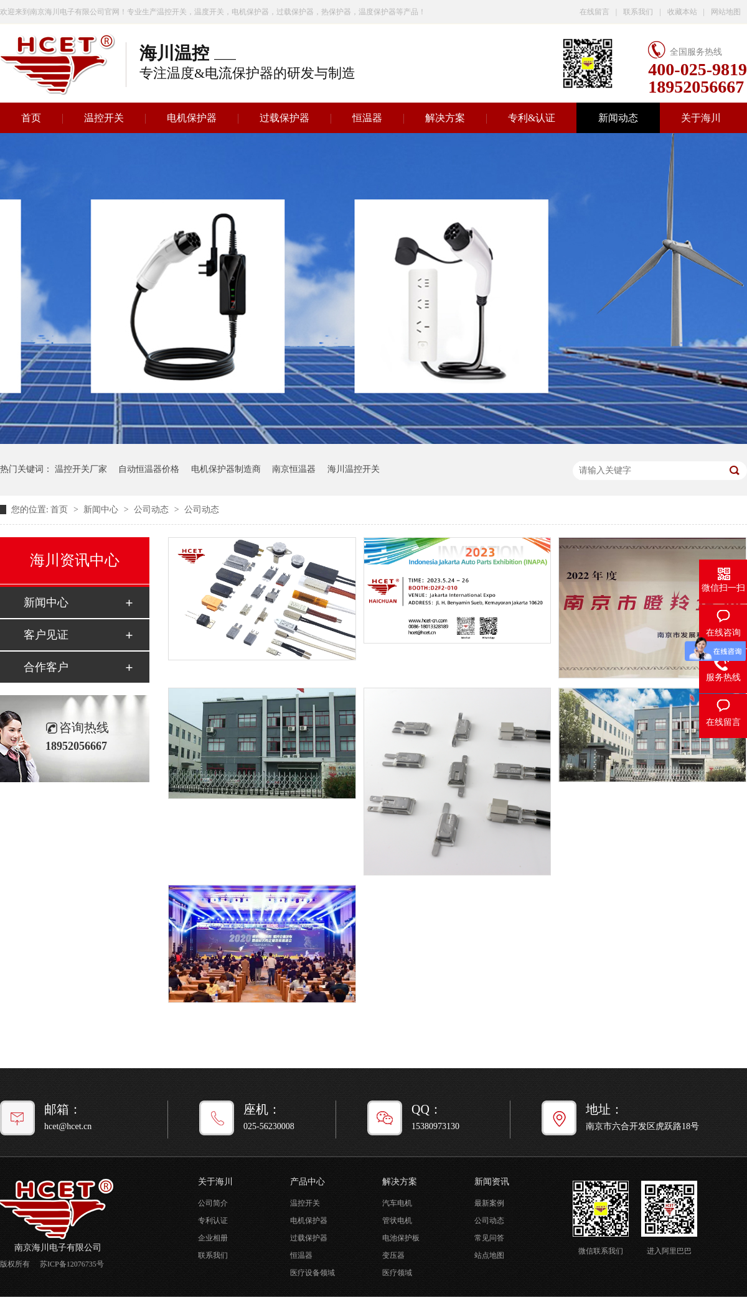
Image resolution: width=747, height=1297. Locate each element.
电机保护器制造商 (226, 469)
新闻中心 (102, 509)
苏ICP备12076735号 (72, 1264)
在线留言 (594, 11)
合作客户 (46, 667)
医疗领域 (397, 1272)
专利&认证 (531, 118)
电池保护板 (401, 1238)
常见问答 (489, 1238)
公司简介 (213, 1203)
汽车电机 (397, 1203)
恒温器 (367, 118)
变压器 (393, 1255)
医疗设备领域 (312, 1272)
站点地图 (489, 1255)
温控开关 (104, 118)
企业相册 (213, 1238)
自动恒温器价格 (148, 469)
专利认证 (213, 1220)
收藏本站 (682, 11)
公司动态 (152, 509)
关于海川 (701, 118)
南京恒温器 (294, 469)
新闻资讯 (491, 1181)
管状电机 (397, 1220)
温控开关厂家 (81, 469)
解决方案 (445, 118)
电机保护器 (192, 118)
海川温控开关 (353, 469)
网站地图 (726, 11)
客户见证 (46, 635)
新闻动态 (618, 118)
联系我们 (638, 11)
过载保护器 (284, 118)
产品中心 (307, 1181)
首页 (60, 509)
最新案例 (489, 1203)
